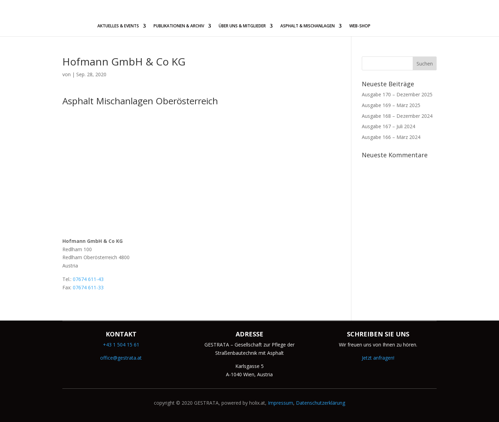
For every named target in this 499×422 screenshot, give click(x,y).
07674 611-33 (88, 287)
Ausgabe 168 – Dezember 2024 (397, 116)
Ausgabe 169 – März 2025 (391, 105)
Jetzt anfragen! (378, 357)
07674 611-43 (88, 279)
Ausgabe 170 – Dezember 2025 (397, 94)
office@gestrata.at (121, 357)
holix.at (257, 402)
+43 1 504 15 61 (121, 344)
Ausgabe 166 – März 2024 (391, 137)
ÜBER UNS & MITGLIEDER (242, 26)
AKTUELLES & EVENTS (118, 26)
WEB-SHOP (359, 26)
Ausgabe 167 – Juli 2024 (388, 126)
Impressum (280, 402)
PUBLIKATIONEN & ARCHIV (179, 26)
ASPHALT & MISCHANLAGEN (307, 26)
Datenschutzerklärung (320, 402)
